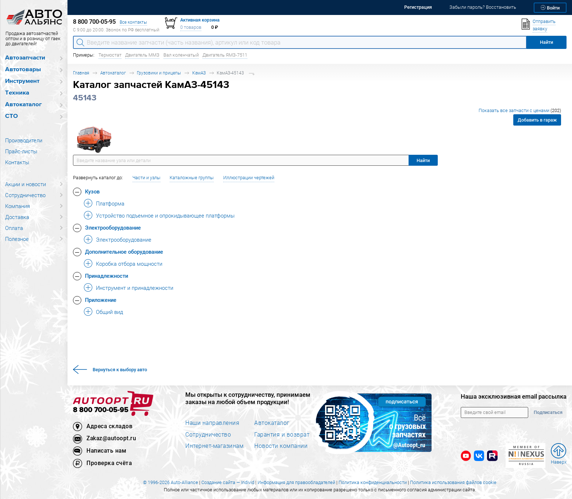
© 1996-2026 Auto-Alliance (170, 482)
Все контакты (133, 22)
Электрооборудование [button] (113, 227)
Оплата (14, 227)
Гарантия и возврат (281, 434)
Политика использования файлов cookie (453, 482)
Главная (81, 73)
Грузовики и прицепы (159, 73)
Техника (17, 93)
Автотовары (23, 69)
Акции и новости (25, 184)
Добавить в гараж (537, 120)
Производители (23, 140)
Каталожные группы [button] (192, 177)
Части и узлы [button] (146, 177)
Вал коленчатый (181, 55)
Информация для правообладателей (296, 482)
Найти (423, 160)
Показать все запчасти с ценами (520, 110)
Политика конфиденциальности (373, 482)
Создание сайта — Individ (227, 482)
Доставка (17, 216)
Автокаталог (23, 104)
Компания (17, 206)
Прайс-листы (21, 151)
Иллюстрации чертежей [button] (248, 177)
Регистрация (418, 7)
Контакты (17, 162)
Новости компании (281, 446)
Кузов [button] (92, 191)
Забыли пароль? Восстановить (482, 7)
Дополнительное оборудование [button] (124, 251)
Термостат (109, 55)
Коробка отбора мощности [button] (129, 263)
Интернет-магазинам (214, 446)
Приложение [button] (100, 299)
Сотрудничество (25, 195)
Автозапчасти (25, 58)
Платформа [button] (110, 203)
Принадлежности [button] (106, 275)
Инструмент (22, 81)
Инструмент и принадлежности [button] (134, 287)
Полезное (17, 238)
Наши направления (212, 423)
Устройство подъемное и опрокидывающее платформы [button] (165, 215)
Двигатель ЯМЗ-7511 (224, 55)
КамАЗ (199, 73)
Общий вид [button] (109, 311)
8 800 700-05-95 (100, 410)
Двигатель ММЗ (142, 55)
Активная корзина (200, 20)
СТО (11, 116)
